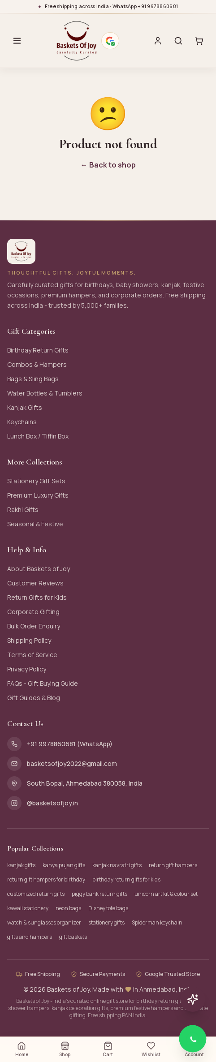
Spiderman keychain (157, 922)
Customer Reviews (35, 583)
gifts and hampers (29, 937)
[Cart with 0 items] (199, 41)
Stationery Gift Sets (36, 481)
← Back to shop (108, 165)
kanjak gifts (21, 865)
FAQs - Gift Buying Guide (42, 683)
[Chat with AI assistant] (192, 999)
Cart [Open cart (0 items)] (108, 1049)
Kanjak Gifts (24, 407)
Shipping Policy (29, 640)
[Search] (178, 41)
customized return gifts (36, 894)
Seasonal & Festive (35, 524)
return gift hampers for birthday (46, 879)
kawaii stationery (27, 908)
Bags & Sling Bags (33, 378)
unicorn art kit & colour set (166, 894)
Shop (64, 1049)
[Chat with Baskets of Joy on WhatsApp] (192, 1038)
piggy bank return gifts (99, 894)
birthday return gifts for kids (126, 879)
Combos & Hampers (37, 364)
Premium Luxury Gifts (38, 495)
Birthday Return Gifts (38, 350)
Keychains (22, 421)
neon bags (68, 908)
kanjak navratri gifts (117, 865)
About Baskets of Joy (38, 568)
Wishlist (151, 1049)
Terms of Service (32, 654)
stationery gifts (106, 922)
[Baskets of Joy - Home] (76, 40)
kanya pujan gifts (64, 865)
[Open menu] (17, 41)
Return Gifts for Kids (37, 597)
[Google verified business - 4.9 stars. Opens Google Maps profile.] (110, 40)
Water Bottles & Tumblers (44, 393)
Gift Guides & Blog (33, 697)
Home (21, 1049)
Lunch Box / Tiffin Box (38, 436)
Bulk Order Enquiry (33, 626)
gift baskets (73, 937)
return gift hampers (173, 865)
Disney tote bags (108, 908)
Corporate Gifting (33, 611)
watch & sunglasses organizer (44, 922)
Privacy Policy (26, 669)
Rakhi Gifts (23, 509)
